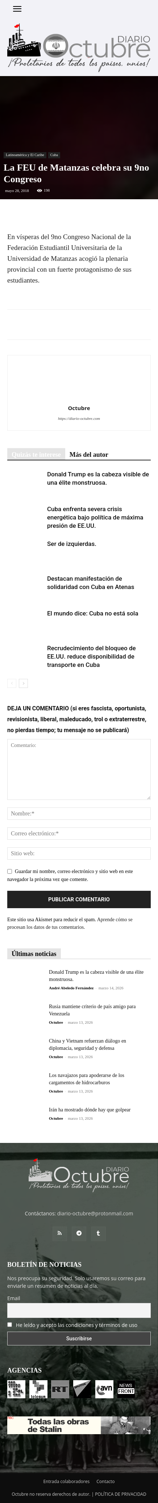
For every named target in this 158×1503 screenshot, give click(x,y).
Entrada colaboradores (66, 1481)
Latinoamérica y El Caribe (25, 155)
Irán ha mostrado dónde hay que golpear (89, 1109)
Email (13, 1298)
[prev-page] (11, 683)
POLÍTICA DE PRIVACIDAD (120, 1494)
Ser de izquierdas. (72, 543)
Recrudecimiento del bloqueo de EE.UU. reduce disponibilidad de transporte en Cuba (91, 656)
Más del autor (89, 454)
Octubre (79, 408)
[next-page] (23, 683)
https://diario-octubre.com (79, 418)
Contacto (105, 1481)
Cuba (54, 155)
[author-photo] (79, 398)
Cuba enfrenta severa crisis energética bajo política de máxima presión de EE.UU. (95, 517)
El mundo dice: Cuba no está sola (92, 613)
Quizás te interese (36, 454)
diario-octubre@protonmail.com (95, 1213)
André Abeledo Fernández (71, 988)
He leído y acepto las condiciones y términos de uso (77, 1325)
